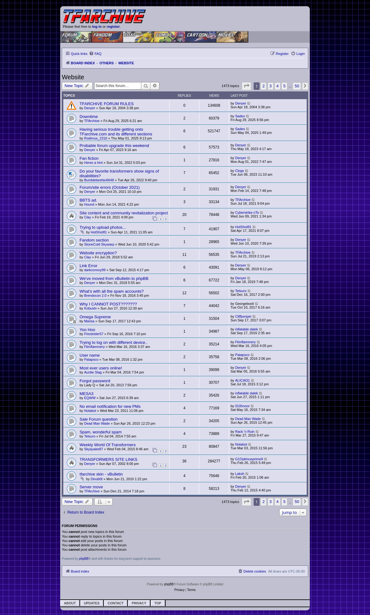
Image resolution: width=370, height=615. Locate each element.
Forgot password (95, 380)
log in (96, 26)
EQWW (90, 398)
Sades (240, 116)
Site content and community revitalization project (124, 213)
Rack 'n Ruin (245, 431)
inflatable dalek (246, 329)
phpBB (84, 558)
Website (73, 77)
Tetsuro (240, 291)
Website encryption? (98, 253)
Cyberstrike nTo (247, 212)
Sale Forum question (99, 419)
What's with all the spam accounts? (112, 291)
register (113, 26)
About (70, 603)
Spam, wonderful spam (101, 432)
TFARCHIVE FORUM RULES (107, 103)
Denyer (89, 108)
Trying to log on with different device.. (114, 342)
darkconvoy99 (95, 270)
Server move (91, 487)
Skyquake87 (93, 449)
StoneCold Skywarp (99, 244)
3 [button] (271, 86)
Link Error (88, 265)
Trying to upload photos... (103, 227)
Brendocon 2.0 (95, 295)
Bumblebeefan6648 (99, 180)
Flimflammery (94, 347)
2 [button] (263, 86)
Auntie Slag (93, 372)
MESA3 (87, 393)
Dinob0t (97, 479)
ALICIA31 (242, 380)
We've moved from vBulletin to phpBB (114, 278)
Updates (92, 603)
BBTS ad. (88, 200)
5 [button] (284, 86)
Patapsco (91, 359)
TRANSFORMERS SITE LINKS (108, 459)
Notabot (90, 410)
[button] (246, 86)
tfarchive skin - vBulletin (101, 474)
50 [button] (297, 86)
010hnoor (242, 406)
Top (157, 603)
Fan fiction (89, 158)
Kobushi (90, 308)
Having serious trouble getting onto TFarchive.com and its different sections (116, 131)
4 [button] (277, 86)
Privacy (139, 603)
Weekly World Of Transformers (108, 444)
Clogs (239, 171)
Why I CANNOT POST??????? (108, 304)
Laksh (239, 474)
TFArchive (92, 121)
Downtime (89, 116)
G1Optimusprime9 (249, 459)
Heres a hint (93, 162)
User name (90, 355)
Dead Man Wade (97, 423)
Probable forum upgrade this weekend (114, 145)
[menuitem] (95, 53)
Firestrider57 (94, 334)
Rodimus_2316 (95, 138)
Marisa (89, 321)
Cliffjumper (243, 316)
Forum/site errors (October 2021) (110, 187)
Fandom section (94, 240)
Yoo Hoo (87, 329)
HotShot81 (99, 232)
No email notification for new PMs (110, 406)
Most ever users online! (101, 368)
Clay (87, 217)
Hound (89, 204)
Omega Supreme (95, 317)
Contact (116, 603)
